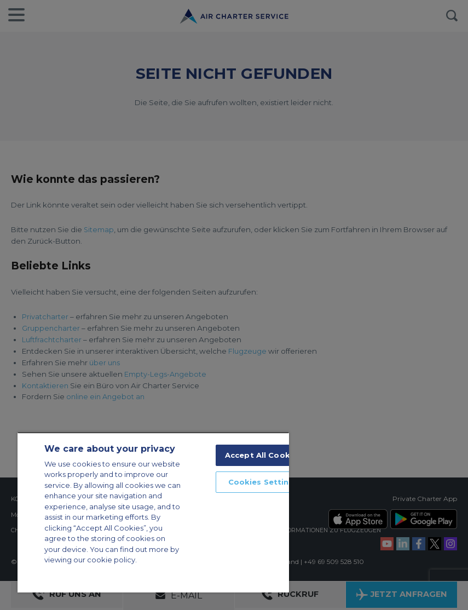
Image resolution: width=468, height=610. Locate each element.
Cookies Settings (263, 481)
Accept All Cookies (263, 455)
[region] (153, 512)
